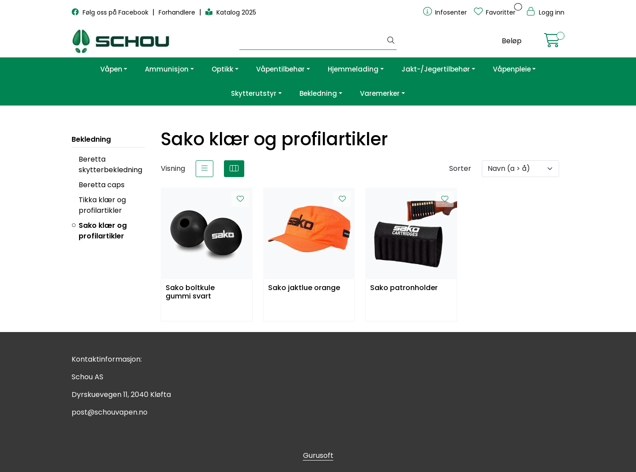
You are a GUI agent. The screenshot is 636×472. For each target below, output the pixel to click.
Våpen (111, 69)
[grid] (234, 168)
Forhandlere (178, 12)
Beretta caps (102, 185)
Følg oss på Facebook (111, 12)
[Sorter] (520, 168)
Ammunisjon (167, 69)
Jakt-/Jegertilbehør (435, 69)
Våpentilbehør (280, 69)
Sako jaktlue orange (304, 288)
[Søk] (312, 41)
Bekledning (318, 93)
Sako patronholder (404, 288)
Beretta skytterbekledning (110, 164)
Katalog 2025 (230, 12)
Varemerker (380, 93)
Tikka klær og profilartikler (102, 205)
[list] (204, 168)
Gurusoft (318, 455)
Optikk (222, 69)
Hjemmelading (353, 69)
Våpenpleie (512, 69)
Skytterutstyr (253, 93)
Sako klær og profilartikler (103, 230)
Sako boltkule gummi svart (190, 292)
